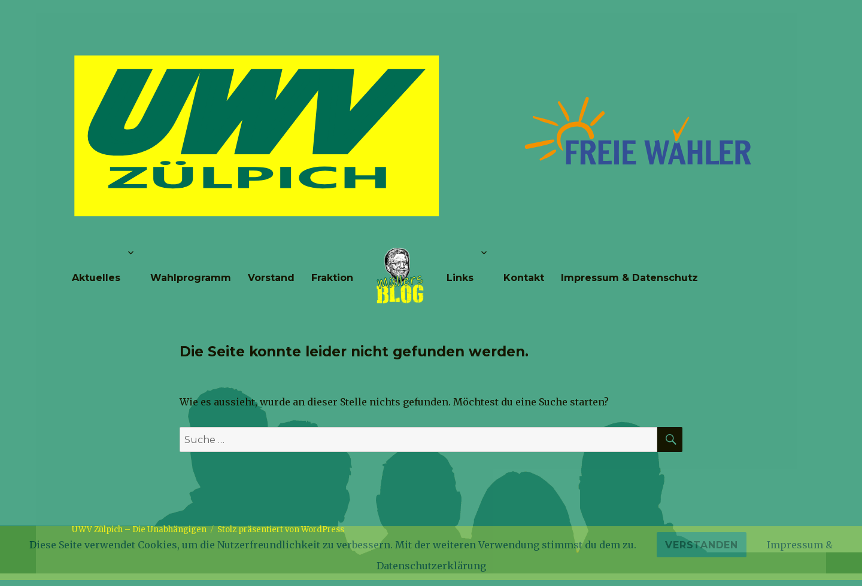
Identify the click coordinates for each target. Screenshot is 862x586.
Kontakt (523, 277)
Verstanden (701, 545)
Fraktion (332, 277)
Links (460, 277)
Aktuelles (96, 277)
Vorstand (271, 277)
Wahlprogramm (190, 277)
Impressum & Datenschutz (629, 277)
